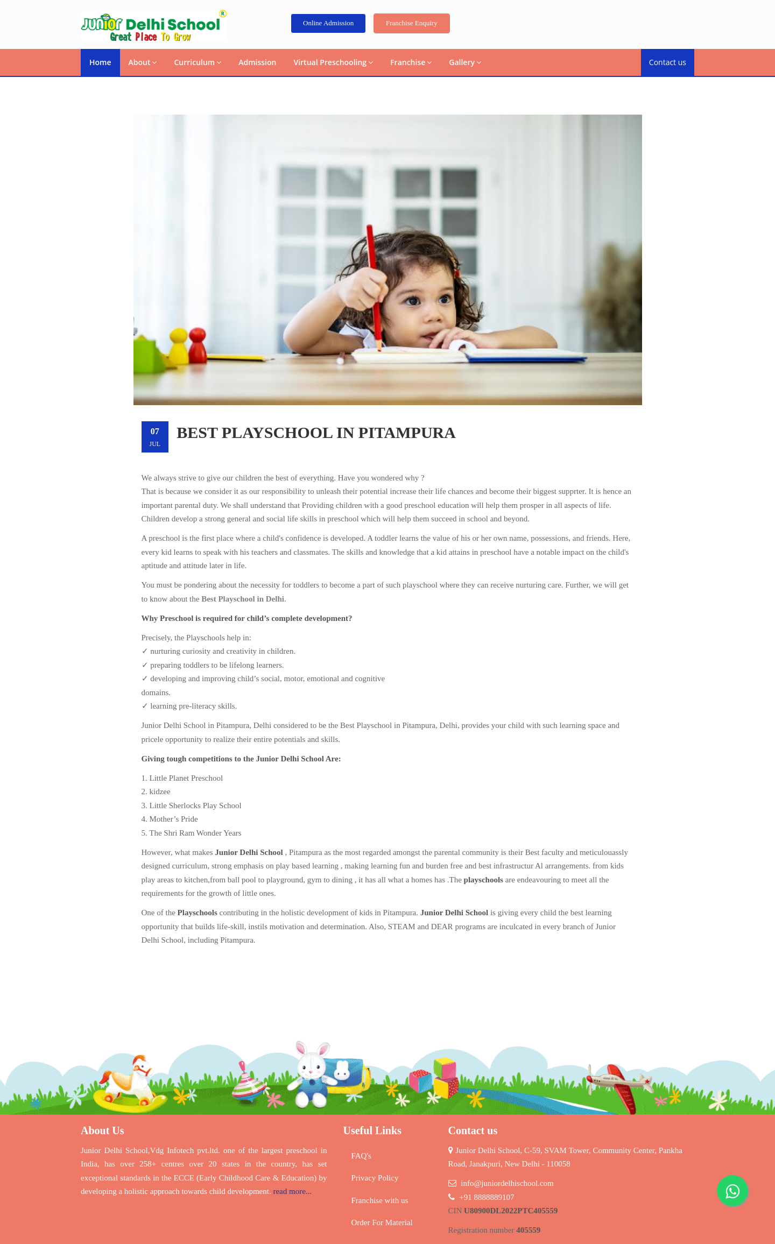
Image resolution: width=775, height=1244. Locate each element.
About (143, 62)
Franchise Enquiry (412, 23)
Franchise (411, 62)
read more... (292, 1191)
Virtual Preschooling (333, 62)
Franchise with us (379, 1200)
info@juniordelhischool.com (507, 1183)
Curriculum (197, 62)
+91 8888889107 (486, 1197)
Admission (257, 62)
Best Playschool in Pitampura (316, 432)
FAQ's (361, 1155)
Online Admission (328, 23)
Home (100, 62)
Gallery (465, 62)
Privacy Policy (375, 1178)
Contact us (667, 62)
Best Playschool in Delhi (242, 599)
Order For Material (382, 1222)
